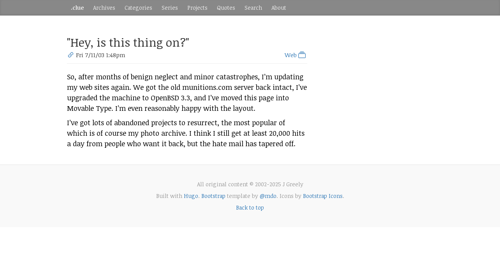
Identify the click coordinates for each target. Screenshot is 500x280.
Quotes (226, 7)
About (278, 7)
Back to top (250, 207)
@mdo (268, 196)
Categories (138, 7)
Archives (104, 7)
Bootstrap (213, 196)
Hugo (191, 196)
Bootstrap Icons (323, 196)
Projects (197, 7)
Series (170, 7)
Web (296, 55)
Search (253, 7)
